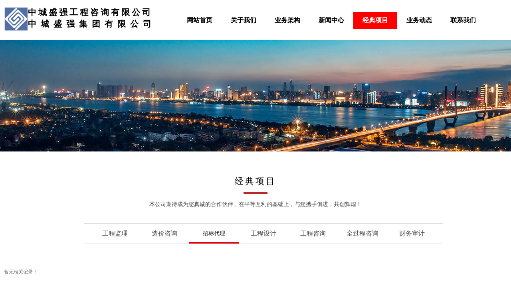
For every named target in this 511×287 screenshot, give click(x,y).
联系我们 (463, 20)
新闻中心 (331, 20)
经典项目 (375, 20)
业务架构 (287, 20)
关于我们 (243, 20)
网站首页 (199, 20)
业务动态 (419, 20)
